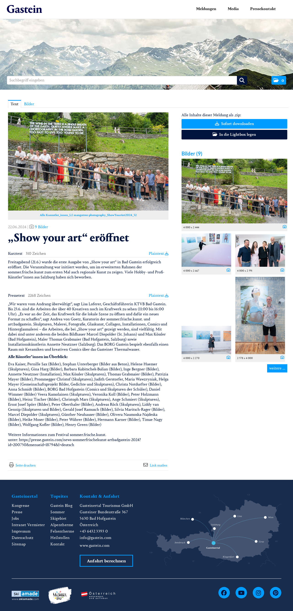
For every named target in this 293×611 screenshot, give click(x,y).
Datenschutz (23, 537)
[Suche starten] (242, 80)
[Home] (24, 9)
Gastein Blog (61, 505)
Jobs (15, 518)
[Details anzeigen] (283, 227)
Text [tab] (15, 104)
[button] (278, 80)
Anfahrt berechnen (106, 561)
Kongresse (20, 505)
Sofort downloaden (234, 123)
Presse (17, 512)
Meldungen (206, 8)
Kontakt (57, 544)
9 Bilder (41, 227)
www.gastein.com (94, 545)
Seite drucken (26, 465)
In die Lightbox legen (234, 134)
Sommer (57, 512)
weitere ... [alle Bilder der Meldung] (277, 368)
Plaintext (158, 253)
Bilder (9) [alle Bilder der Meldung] (192, 153)
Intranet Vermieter (28, 524)
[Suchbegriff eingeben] (127, 80)
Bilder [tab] (29, 104)
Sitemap (19, 544)
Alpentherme (61, 524)
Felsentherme (62, 531)
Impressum (21, 531)
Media (233, 8)
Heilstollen (60, 537)
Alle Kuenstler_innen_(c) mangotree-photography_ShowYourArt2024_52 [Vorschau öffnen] (88, 215)
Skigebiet (58, 518)
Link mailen (158, 465)
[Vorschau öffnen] (88, 161)
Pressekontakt (263, 8)
